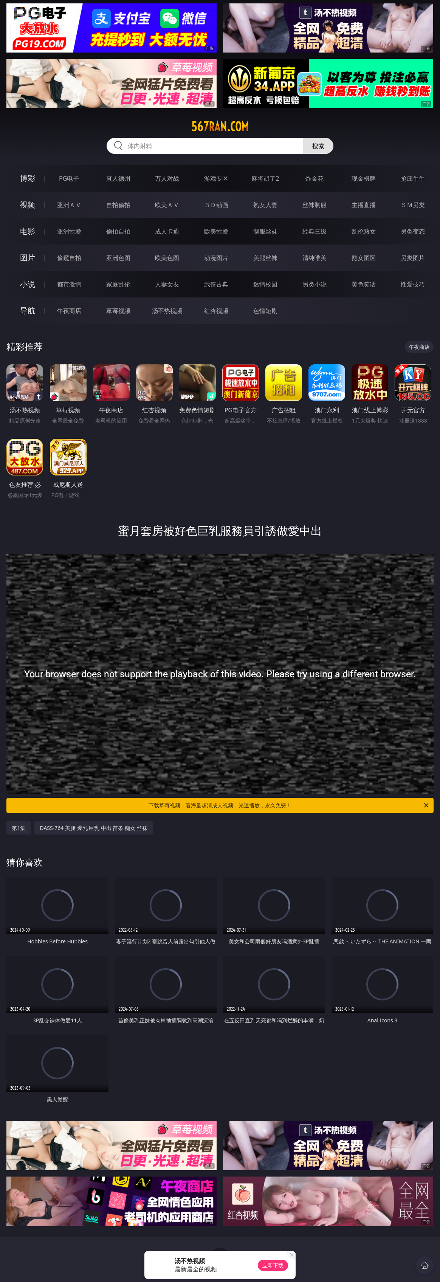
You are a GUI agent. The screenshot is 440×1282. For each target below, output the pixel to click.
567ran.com (220, 126)
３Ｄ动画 (216, 205)
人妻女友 (167, 284)
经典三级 (314, 231)
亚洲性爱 (69, 231)
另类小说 (314, 284)
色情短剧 (265, 311)
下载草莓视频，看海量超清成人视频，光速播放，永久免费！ (289, 805)
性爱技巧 (413, 284)
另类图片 (413, 258)
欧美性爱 (216, 231)
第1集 (18, 827)
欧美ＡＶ (167, 205)
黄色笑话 (364, 284)
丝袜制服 (314, 205)
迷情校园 (265, 284)
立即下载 (273, 1265)
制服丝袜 (265, 231)
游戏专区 (216, 178)
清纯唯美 (314, 258)
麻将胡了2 (265, 178)
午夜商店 (69, 311)
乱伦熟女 (364, 231)
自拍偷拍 (118, 205)
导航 (27, 310)
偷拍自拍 (118, 231)
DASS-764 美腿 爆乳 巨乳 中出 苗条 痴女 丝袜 (93, 827)
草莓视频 (118, 311)
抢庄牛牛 (413, 178)
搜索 (318, 146)
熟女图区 (364, 258)
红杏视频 (216, 311)
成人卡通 (167, 231)
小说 (27, 284)
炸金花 (314, 178)
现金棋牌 (364, 178)
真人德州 (118, 178)
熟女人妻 (265, 205)
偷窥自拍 (69, 258)
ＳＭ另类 (413, 205)
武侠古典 (216, 284)
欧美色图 (167, 258)
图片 (27, 257)
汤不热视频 (167, 311)
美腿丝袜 (265, 258)
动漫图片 (216, 258)
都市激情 (69, 284)
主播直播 (364, 205)
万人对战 (167, 178)
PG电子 (69, 178)
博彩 (27, 178)
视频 (27, 205)
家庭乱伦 (118, 284)
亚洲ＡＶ (69, 205)
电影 (27, 231)
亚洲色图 (118, 258)
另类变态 (413, 231)
